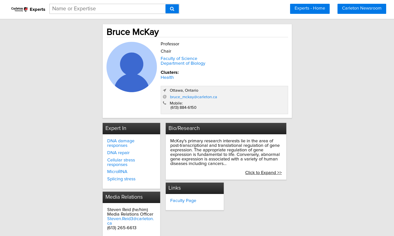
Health (121, 76)
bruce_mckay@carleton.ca (284, 73)
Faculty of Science (133, 57)
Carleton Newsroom (362, 8)
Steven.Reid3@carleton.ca (90, 186)
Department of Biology (137, 62)
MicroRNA (74, 140)
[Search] (172, 8)
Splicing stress (78, 147)
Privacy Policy (157, 229)
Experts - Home (310, 8)
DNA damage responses (88, 118)
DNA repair (75, 125)
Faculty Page (165, 168)
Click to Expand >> (311, 140)
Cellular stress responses (88, 132)
